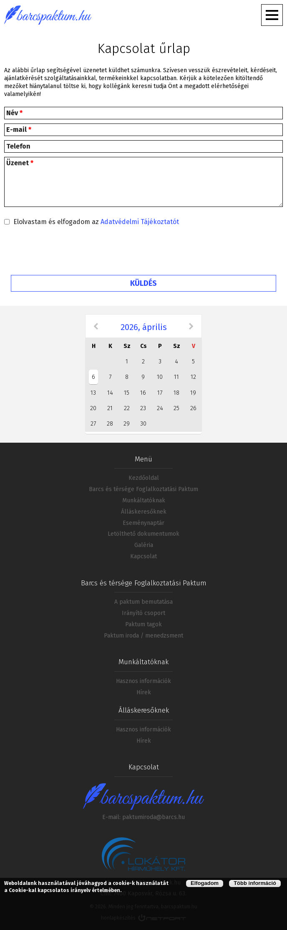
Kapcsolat (143, 556)
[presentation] (143, 252)
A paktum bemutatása (143, 601)
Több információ (255, 883)
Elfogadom (205, 883)
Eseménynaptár (143, 523)
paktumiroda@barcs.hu (153, 817)
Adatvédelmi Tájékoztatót (140, 222)
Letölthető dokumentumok (143, 533)
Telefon (18, 146)
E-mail (18, 130)
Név (14, 113)
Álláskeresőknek (143, 511)
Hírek (143, 692)
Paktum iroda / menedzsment (143, 635)
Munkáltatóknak (143, 500)
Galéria (143, 545)
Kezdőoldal (143, 477)
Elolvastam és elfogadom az (96, 222)
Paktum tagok (143, 624)
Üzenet (19, 163)
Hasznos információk (143, 681)
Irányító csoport (143, 613)
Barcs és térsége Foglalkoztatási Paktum (143, 489)
